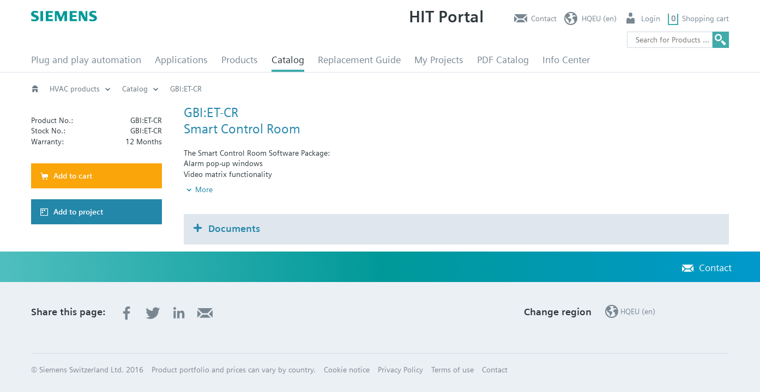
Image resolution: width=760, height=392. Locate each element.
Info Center (566, 59)
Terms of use (452, 369)
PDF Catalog (503, 59)
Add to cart (72, 175)
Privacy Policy (400, 369)
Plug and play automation (86, 59)
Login (650, 18)
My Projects (438, 59)
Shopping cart (705, 18)
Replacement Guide (359, 59)
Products (239, 59)
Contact (544, 18)
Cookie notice (347, 369)
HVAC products (75, 88)
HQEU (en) (599, 18)
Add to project (78, 211)
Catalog (288, 59)
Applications (181, 59)
